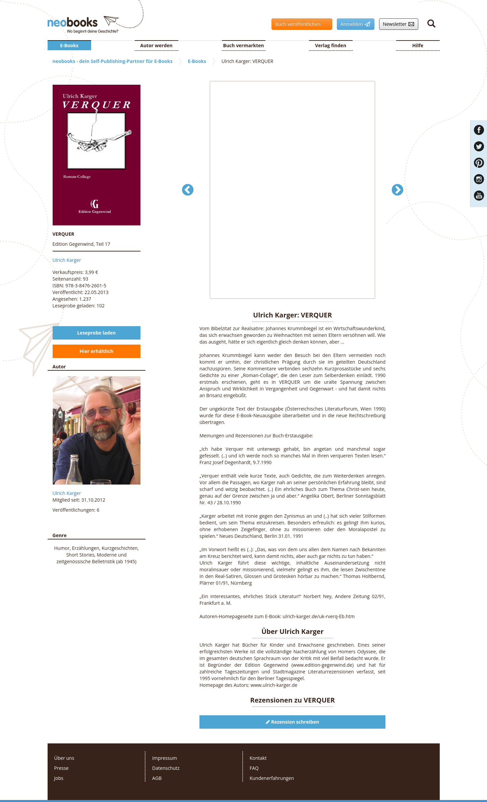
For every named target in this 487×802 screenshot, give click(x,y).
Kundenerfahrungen (272, 778)
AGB (157, 778)
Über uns (64, 758)
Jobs (58, 778)
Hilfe (417, 45)
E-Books (69, 45)
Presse (61, 768)
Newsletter (397, 24)
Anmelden (354, 24)
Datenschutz (165, 768)
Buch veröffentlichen (299, 24)
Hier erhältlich (96, 351)
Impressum (164, 758)
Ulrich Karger (67, 260)
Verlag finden (330, 45)
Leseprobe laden (96, 333)
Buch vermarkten (243, 45)
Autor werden (156, 45)
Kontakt (258, 758)
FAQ (254, 768)
